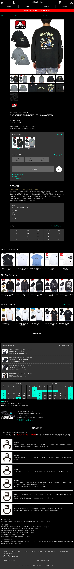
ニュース (33, 551)
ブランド (28, 6)
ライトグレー (30, 143)
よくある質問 (17, 176)
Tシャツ (27, 112)
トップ (2, 15)
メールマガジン (42, 551)
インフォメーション (16, 551)
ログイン (6, 551)
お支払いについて (18, 174)
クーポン (25, 551)
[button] (62, 47)
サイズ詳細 (59, 155)
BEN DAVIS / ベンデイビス (17, 112)
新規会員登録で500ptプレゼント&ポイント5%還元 (37, 10)
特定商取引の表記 (8, 553)
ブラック (17, 143)
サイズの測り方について (57, 226)
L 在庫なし (30, 159)
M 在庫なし (18, 159)
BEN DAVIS (69, 275)
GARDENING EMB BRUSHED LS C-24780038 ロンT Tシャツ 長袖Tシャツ (34, 15)
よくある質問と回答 (63, 551)
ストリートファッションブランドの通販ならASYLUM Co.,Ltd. (31, 566)
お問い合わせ (17, 178)
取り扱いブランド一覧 (9, 560)
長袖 (13, 214)
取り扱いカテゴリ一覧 (43, 560)
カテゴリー (46, 6)
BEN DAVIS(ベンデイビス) (11, 15)
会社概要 (21, 420)
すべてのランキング (67, 304)
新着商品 (9, 6)
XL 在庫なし (43, 159)
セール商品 (65, 6)
